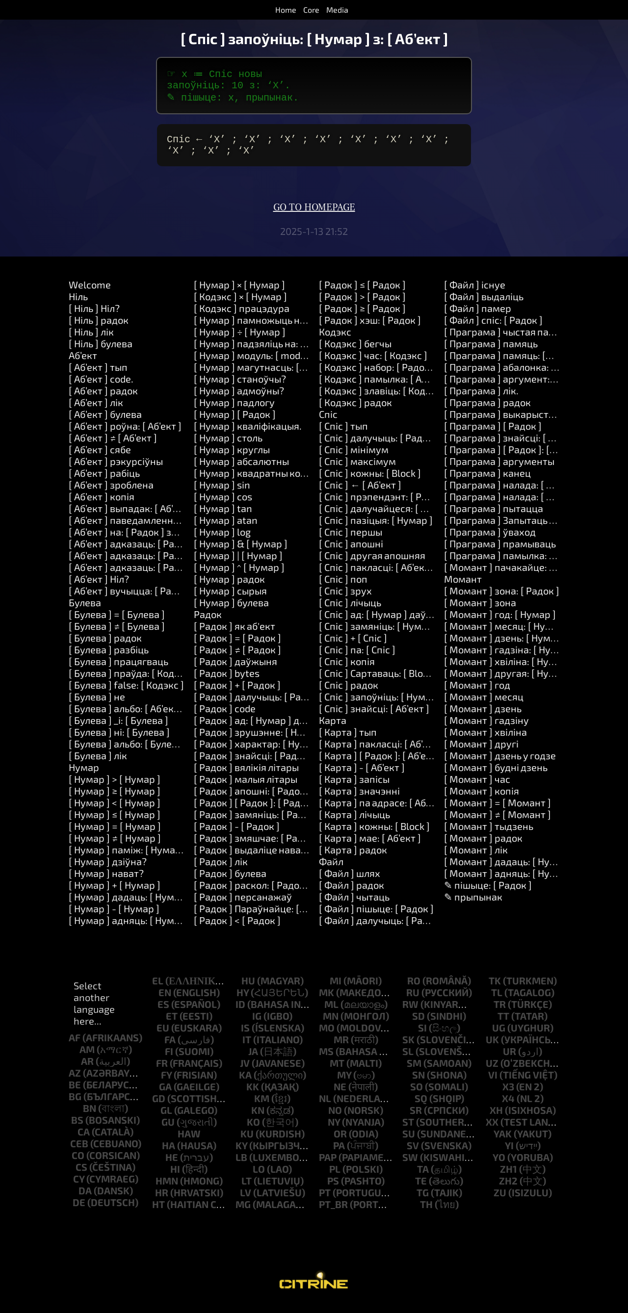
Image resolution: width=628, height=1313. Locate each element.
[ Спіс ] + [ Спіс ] (353, 645)
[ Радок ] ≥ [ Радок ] (362, 316)
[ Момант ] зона (480, 610)
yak (503, 1141)
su (408, 1141)
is (245, 1035)
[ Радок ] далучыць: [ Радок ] (258, 704)
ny (334, 1129)
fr (162, 1071)
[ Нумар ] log (222, 539)
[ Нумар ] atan (226, 528)
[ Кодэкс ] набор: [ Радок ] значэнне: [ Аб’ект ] (421, 375)
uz (492, 1071)
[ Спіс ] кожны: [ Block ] (370, 481)
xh (496, 1118)
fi (169, 1059)
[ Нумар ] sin (222, 492)
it (246, 1047)
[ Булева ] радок (105, 645)
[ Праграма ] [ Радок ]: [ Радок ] (514, 457)
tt (503, 1024)
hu (248, 988)
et (172, 1024)
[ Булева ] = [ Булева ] (117, 622)
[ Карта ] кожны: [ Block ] (374, 834)
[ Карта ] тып (348, 740)
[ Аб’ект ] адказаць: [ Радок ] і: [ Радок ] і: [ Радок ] (180, 575)
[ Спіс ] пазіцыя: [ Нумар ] (376, 528)
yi (509, 1153)
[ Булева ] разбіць (109, 657)
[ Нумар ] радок (229, 586)
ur (509, 1059)
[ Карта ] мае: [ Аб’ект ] (370, 845)
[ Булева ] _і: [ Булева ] (118, 728)
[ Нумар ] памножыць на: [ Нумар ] (272, 328)
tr (500, 1012)
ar (87, 1069)
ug (498, 1035)
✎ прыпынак (473, 904)
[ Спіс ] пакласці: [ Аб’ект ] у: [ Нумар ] (403, 575)
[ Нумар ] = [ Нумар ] (115, 834)
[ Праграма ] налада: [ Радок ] (511, 492)
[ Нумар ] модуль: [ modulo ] (256, 363)
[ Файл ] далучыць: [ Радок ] (382, 928)
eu (163, 1035)
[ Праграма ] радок (487, 410)
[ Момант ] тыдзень (488, 834)
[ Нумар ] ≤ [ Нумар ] (114, 822)
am (87, 1057)
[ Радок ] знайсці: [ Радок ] (253, 763)
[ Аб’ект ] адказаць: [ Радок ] (132, 551)
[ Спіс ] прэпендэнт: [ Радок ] (384, 504)
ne (340, 1094)
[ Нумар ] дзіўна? (108, 869)
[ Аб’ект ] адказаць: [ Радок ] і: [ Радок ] (156, 563)
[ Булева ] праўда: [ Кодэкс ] (132, 681)
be (75, 1092)
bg (75, 1104)
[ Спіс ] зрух (345, 598)
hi (175, 1177)
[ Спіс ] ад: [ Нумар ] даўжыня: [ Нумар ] (408, 622)
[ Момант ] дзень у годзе (500, 763)
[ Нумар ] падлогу (234, 410)
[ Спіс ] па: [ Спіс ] (357, 657)
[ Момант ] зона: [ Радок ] (501, 598)
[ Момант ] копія (481, 798)
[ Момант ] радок (483, 845)
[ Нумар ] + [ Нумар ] (114, 893)
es (163, 1012)
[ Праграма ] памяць (491, 351)
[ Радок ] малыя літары (245, 787)
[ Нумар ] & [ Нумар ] (241, 551)
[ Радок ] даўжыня (235, 669)
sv (413, 1153)
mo (327, 1035)
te (421, 1188)
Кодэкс (335, 339)
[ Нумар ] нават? (106, 881)
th (426, 1212)
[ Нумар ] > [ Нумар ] (114, 787)
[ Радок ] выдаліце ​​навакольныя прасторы (290, 857)
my (344, 1082)
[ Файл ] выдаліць (483, 304)
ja (253, 1059)
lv (245, 1200)
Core (311, 9)
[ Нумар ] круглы (232, 457)
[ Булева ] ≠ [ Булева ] (117, 634)
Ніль (78, 304)
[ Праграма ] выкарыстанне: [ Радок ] (529, 422)
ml (331, 1012)
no (335, 1118)
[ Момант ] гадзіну (486, 728)
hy (242, 1000)
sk (408, 1047)
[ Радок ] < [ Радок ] (237, 928)
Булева (85, 610)
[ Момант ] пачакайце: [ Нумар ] (517, 575)
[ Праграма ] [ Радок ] (493, 433)
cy (78, 1186)
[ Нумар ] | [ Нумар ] (238, 563)
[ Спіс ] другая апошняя (372, 563)
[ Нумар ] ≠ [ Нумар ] (115, 845)
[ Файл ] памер (477, 316)
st (408, 1129)
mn (331, 1024)
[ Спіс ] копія (347, 669)
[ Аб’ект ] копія (101, 504)
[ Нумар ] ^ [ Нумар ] (239, 575)
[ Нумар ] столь (228, 445)
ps (333, 1188)
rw (410, 1012)
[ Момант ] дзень (483, 716)
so (416, 1094)
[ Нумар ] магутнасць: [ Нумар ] (265, 375)
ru (412, 1000)
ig (257, 1024)
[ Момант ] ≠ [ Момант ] (497, 822)
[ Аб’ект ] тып (98, 375)
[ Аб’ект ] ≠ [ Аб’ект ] (113, 445)
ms (326, 1059)
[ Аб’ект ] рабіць (104, 481)
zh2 (508, 1188)
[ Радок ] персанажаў (243, 904)
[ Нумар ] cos (223, 504)
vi (492, 1082)
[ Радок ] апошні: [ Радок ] (252, 798)
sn (418, 1082)
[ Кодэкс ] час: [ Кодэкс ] (373, 363)
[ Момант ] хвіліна (485, 740)
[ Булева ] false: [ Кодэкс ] (126, 692)
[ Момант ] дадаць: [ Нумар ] (509, 869)
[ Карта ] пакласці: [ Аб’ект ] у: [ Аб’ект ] (407, 751)
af (74, 1045)
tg (423, 1200)
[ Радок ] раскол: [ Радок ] (252, 893)
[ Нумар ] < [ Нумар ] (114, 810)
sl (408, 1059)
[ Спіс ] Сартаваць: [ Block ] (378, 681)
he (171, 1165)
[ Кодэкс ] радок (355, 410)
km (261, 1106)
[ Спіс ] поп (343, 586)
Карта (332, 728)
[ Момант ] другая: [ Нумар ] (508, 681)
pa (339, 1153)
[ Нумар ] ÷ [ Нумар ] (240, 339)
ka (245, 1082)
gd (158, 1106)
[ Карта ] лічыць (354, 822)
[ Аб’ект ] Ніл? (99, 586)
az (75, 1080)
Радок (208, 622)
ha (168, 1153)
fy (166, 1082)
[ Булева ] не (97, 704)
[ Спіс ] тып (343, 433)
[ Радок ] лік (221, 869)
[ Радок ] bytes (227, 681)
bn (89, 1116)
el (157, 988)
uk (492, 1047)
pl (334, 1177)
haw (189, 1141)
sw (410, 1165)
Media (337, 9)
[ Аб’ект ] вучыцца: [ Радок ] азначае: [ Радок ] (172, 598)
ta (423, 1177)
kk (252, 1094)
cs (81, 1175)
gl (166, 1118)
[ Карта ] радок (353, 857)
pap (328, 1165)
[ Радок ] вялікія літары (246, 775)
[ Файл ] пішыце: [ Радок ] (376, 916)
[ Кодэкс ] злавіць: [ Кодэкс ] (382, 398)
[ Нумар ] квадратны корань (258, 481)
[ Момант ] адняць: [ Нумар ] (509, 881)
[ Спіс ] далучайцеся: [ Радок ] (386, 516)
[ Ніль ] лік (91, 339)
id (240, 1012)
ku (247, 1141)
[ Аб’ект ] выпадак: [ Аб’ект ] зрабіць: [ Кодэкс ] (173, 516)
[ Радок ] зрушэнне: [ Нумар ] (260, 740)
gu (168, 1129)
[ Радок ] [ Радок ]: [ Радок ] (255, 810)
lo (259, 1177)
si (422, 1035)
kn (257, 1118)
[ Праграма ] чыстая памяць (508, 339)
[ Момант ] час (477, 787)
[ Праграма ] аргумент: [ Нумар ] (518, 386)
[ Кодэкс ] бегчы (355, 351)
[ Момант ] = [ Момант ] (497, 810)
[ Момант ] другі (481, 751)
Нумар (84, 775)
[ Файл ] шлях (349, 881)
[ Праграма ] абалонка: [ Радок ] (517, 375)
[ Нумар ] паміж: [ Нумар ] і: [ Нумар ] (152, 857)
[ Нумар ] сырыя (230, 598)
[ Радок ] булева (230, 881)
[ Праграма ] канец (487, 481)
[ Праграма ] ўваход (490, 539)
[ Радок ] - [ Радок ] (237, 834)
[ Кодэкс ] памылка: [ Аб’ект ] (384, 386)
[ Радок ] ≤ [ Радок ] (362, 292)
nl (325, 1106)
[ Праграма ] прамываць (500, 551)
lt (246, 1188)
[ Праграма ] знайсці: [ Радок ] (512, 445)
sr (416, 1118)
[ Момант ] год (477, 692)
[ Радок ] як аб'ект (234, 634)
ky (241, 1153)
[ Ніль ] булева (100, 351)
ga (165, 1094)
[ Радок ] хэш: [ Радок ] (370, 328)
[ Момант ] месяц (483, 704)
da (85, 1198)
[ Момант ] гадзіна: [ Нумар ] (509, 657)
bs (77, 1127)
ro (413, 988)
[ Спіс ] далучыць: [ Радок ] (379, 445)
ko (253, 1129)
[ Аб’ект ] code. (101, 386)
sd (418, 1024)
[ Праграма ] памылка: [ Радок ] (516, 563)
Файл (331, 869)
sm (414, 1071)
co (78, 1163)
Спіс (328, 422)
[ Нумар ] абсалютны (241, 469)
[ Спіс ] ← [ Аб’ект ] (360, 492)
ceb (79, 1151)
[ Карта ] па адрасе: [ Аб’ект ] (383, 810)
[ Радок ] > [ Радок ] (362, 304)
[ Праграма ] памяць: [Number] (514, 363)
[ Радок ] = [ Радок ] (237, 645)
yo (499, 1165)
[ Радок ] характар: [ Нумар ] (259, 751)
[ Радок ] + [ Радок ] (237, 692)
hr (161, 1200)
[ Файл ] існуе (474, 292)
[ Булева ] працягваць (118, 669)
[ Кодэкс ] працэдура (241, 316)
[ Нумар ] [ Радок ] (235, 422)
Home (285, 9)
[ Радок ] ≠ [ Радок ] (237, 657)
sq (421, 1106)
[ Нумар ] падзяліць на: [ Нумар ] (267, 351)
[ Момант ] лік (476, 857)
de (79, 1210)
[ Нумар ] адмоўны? (239, 398)
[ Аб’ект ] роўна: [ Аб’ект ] (125, 433)
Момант (463, 586)
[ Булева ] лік (98, 763)
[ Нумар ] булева (231, 610)
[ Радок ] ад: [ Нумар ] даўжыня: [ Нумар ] (288, 728)
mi (335, 988)
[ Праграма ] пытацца (493, 516)
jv (245, 1071)
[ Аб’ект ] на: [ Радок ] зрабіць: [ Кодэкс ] (159, 539)
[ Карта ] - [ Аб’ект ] (362, 775)
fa (170, 1047)
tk (495, 988)
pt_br (333, 1212)
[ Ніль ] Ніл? (94, 316)
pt (325, 1200)
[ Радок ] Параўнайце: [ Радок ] (264, 916)
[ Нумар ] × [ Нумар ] (239, 292)
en (164, 1000)
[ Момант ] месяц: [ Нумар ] (506, 634)
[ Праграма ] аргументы (499, 469)
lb (241, 1165)
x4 (508, 1106)
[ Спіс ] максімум (357, 469)
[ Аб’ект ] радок (103, 398)
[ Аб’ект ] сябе (100, 457)
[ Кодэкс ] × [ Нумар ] (240, 304)
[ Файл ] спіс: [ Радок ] (493, 328)
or (340, 1141)
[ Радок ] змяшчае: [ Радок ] (256, 845)
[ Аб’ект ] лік (96, 410)
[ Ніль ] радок (99, 328)
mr (341, 1047)
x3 (508, 1094)
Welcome (90, 292)
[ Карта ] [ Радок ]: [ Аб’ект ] (380, 763)
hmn (167, 1188)
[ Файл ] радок (351, 893)
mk (326, 1000)
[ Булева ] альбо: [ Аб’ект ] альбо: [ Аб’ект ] (162, 716)
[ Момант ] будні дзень (496, 775)
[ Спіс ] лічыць (350, 610)
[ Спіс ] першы (350, 539)
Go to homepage (314, 215)
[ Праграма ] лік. (481, 398)
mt (337, 1071)
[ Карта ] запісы (354, 787)
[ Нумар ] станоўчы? (240, 386)
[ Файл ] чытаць (354, 904)
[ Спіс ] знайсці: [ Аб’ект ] (374, 716)
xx (492, 1129)
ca (84, 1139)
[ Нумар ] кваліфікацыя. (248, 433)
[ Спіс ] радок (348, 692)
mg (243, 1212)
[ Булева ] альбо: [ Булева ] (128, 751)
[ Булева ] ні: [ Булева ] (119, 740)
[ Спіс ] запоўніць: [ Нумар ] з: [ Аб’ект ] (406, 704)
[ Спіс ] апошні (351, 551)
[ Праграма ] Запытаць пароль (513, 528)
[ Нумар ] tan (223, 516)
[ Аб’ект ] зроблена (111, 492)
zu (500, 1200)
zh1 (508, 1177)
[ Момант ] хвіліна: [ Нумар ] (508, 669)
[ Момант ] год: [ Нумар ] (500, 622)
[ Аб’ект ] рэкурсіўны (116, 469)
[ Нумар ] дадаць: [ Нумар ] (130, 904)
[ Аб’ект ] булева (105, 422)
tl (496, 1000)
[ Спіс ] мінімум (354, 457)
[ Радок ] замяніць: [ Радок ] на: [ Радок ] (285, 822)
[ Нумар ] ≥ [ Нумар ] (114, 798)
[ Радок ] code (225, 716)
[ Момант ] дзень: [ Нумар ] (505, 645)
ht (158, 1212)
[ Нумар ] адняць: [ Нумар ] (130, 928)
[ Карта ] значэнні (359, 798)
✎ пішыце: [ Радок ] (488, 893)
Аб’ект (83, 363)
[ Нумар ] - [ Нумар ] (114, 916)
